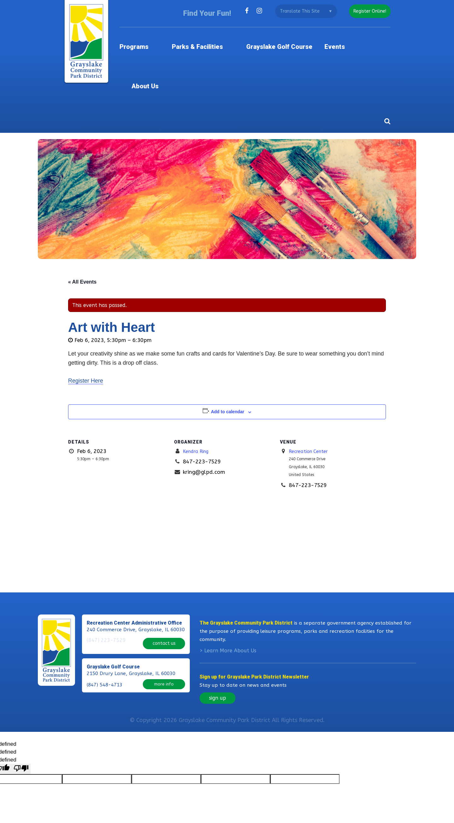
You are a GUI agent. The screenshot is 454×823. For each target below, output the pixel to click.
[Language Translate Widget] (303, 11)
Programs (153, 39)
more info (164, 635)
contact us (164, 597)
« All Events (82, 231)
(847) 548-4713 (104, 636)
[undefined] (21, 726)
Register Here (85, 330)
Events (339, 39)
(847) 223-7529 (104, 598)
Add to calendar (227, 361)
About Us (376, 39)
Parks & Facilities (208, 39)
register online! (368, 11)
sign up (217, 655)
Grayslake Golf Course (282, 39)
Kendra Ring (198, 400)
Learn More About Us (230, 608)
